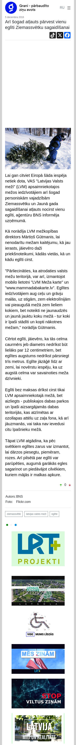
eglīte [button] (54, 514)
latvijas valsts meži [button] (36, 514)
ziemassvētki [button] (14, 514)
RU (62, 7)
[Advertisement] (38, 85)
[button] (68, 7)
